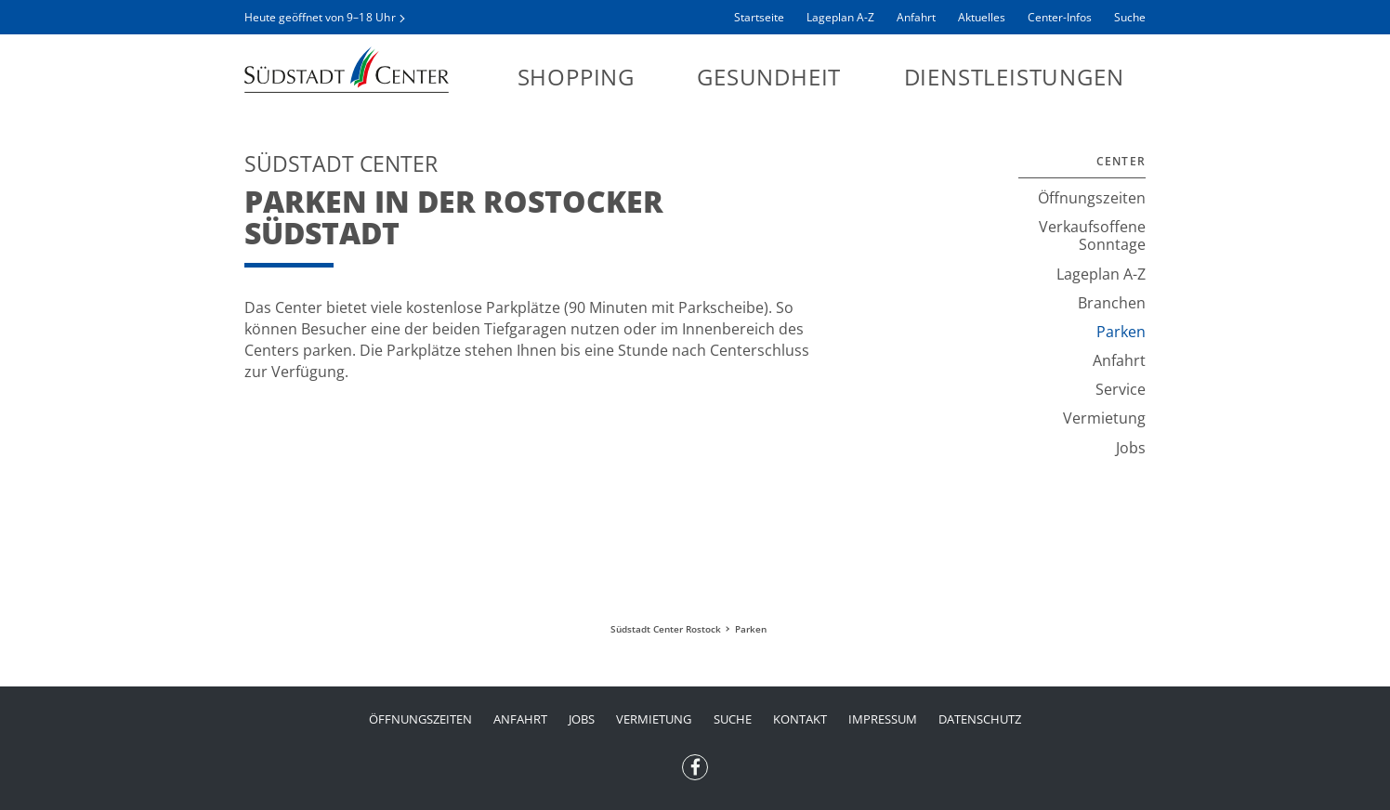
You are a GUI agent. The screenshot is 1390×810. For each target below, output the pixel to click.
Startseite (759, 17)
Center (1121, 161)
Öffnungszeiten (1092, 198)
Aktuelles (981, 17)
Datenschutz (979, 719)
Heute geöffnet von (320, 17)
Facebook (695, 761)
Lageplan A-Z (840, 17)
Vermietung (1104, 418)
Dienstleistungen (1014, 76)
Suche (1130, 17)
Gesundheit (769, 76)
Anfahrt (916, 17)
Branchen (1112, 303)
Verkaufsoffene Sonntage (1092, 235)
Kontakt (800, 719)
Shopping (576, 76)
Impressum (882, 719)
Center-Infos (1060, 17)
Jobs (1131, 448)
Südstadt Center (346, 70)
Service (1120, 389)
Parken (1121, 331)
